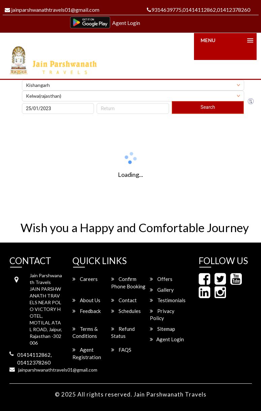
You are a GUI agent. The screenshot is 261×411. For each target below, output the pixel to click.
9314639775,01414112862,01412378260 (198, 9)
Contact (124, 300)
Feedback (86, 311)
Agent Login (126, 23)
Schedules (126, 311)
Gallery (162, 290)
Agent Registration (86, 353)
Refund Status (123, 332)
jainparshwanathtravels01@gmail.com (52, 9)
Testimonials (168, 300)
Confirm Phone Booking (128, 282)
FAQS (121, 350)
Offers (161, 279)
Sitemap (162, 329)
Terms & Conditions (85, 332)
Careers (85, 279)
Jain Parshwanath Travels (170, 394)
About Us (86, 300)
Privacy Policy (162, 314)
